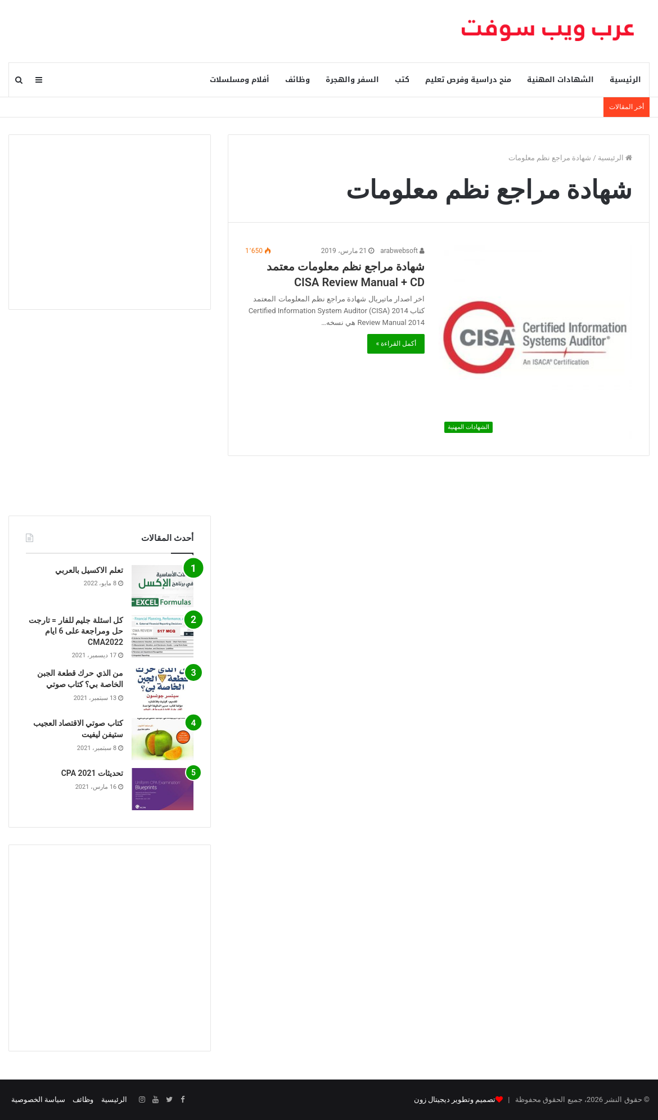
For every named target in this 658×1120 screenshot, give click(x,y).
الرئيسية (625, 80)
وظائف (297, 80)
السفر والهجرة (352, 80)
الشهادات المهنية (560, 80)
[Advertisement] (109, 222)
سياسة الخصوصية (38, 1099)
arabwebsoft (402, 251)
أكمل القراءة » (396, 343)
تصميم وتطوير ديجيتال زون (454, 1099)
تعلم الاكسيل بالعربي (89, 570)
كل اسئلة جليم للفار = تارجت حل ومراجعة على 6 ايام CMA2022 (76, 631)
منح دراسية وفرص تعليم (468, 80)
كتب (402, 80)
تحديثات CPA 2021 (92, 773)
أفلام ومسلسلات (239, 80)
